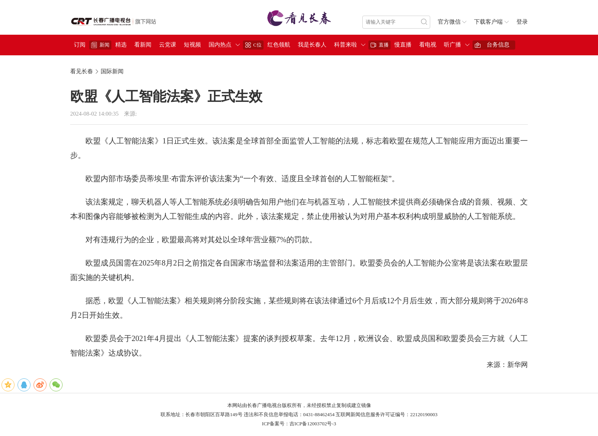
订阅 (79, 45)
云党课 (167, 45)
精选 (121, 45)
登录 (522, 22)
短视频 (192, 45)
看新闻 (142, 45)
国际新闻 (112, 71)
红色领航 (278, 45)
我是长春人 (312, 45)
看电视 (427, 45)
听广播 (452, 45)
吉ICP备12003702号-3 (312, 423)
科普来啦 (345, 45)
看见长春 (81, 71)
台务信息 (498, 45)
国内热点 (220, 45)
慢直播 (403, 45)
